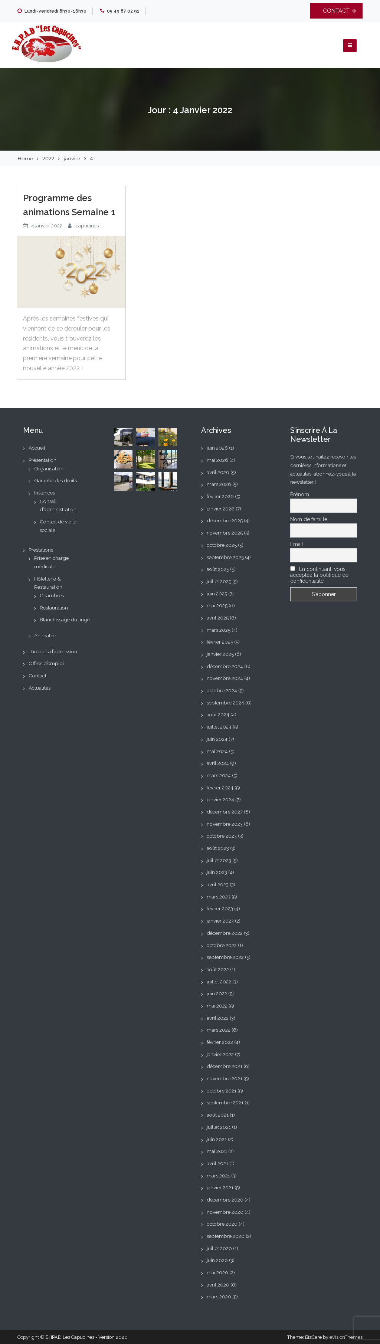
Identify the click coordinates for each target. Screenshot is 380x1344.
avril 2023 (218, 884)
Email (296, 544)
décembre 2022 (225, 933)
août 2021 (218, 1115)
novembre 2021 (224, 1078)
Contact (37, 675)
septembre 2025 (225, 557)
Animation (46, 635)
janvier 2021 (220, 1187)
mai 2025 (217, 605)
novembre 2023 (225, 824)
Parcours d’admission (53, 651)
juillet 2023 (219, 860)
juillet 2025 (219, 581)
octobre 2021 (221, 1091)
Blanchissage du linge (65, 619)
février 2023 (220, 908)
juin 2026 (217, 448)
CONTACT (336, 10)
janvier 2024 (220, 799)
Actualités (39, 688)
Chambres (52, 595)
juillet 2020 (219, 1248)
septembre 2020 (226, 1236)
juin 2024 (217, 739)
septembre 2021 (225, 1102)
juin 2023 (217, 872)
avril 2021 (217, 1163)
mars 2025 (218, 630)
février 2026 (220, 496)
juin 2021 (217, 1139)
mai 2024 (217, 751)
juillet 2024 (219, 727)
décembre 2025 (225, 520)
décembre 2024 (225, 666)
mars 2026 (219, 484)
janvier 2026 (221, 509)
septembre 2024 (225, 703)
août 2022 (218, 969)
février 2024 (220, 788)
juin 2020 (217, 1260)
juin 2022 (217, 993)
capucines (87, 226)
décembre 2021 (224, 1066)
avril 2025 (218, 618)
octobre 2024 (222, 690)
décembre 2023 (225, 812)
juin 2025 (217, 594)
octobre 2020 (222, 1224)
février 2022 (220, 1042)
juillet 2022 (219, 982)
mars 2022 (218, 1030)
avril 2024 (218, 763)
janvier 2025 (220, 654)
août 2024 (218, 714)
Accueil (37, 448)
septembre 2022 (225, 957)
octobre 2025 (222, 545)
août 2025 (218, 569)
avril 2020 (218, 1285)
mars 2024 (219, 775)
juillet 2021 (219, 1127)
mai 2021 (217, 1151)
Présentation (42, 460)
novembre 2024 (225, 678)
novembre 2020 (225, 1212)
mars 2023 (218, 897)
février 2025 (220, 642)
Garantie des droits (55, 480)
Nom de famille (308, 519)
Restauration (54, 608)
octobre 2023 (222, 836)
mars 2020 (219, 1296)
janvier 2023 (220, 921)
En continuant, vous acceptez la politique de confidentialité (319, 575)
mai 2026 (217, 460)
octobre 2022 (222, 945)
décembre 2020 (225, 1200)
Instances (44, 493)
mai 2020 (217, 1272)
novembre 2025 (225, 533)
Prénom (299, 494)
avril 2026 (218, 472)
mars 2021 (218, 1176)
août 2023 (218, 848)
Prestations (41, 550)
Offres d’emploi (46, 663)
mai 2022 (217, 1006)
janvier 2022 (220, 1054)
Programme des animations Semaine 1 (69, 205)
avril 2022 (218, 1018)
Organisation (48, 468)
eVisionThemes (346, 1337)
